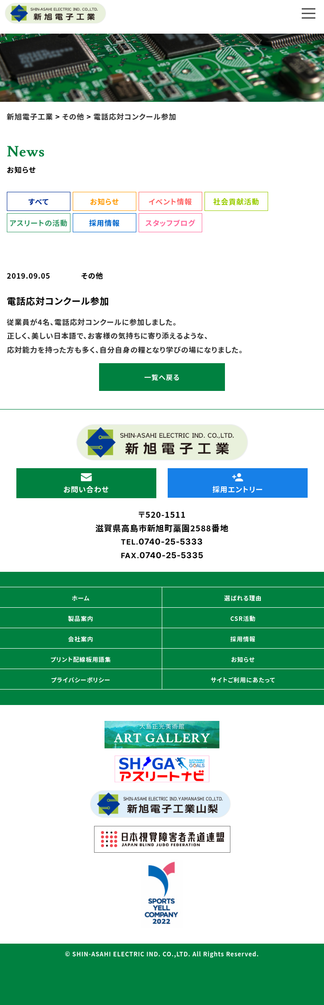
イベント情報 (170, 201)
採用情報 (104, 222)
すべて (38, 201)
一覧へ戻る (161, 377)
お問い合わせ (86, 484)
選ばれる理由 (243, 598)
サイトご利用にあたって (243, 679)
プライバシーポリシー (80, 679)
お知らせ (104, 201)
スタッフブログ (170, 222)
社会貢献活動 (236, 201)
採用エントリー (238, 484)
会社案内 (81, 639)
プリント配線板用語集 (80, 659)
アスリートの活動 (39, 222)
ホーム (81, 598)
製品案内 (81, 618)
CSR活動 (243, 618)
